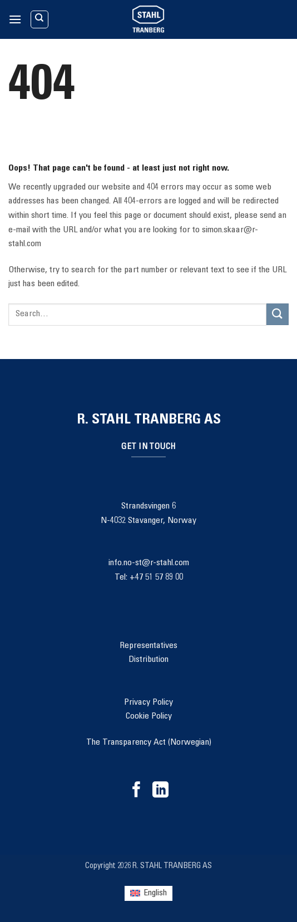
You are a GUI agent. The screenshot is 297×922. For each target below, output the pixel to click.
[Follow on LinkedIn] (160, 791)
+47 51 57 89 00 (156, 577)
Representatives (148, 645)
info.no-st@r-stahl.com (148, 563)
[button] (15, 19)
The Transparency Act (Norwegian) (148, 742)
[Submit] (277, 314)
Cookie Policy (149, 716)
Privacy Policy (148, 702)
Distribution (148, 659)
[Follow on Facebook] (136, 791)
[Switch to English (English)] (148, 893)
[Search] (39, 19)
